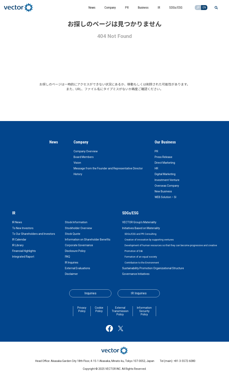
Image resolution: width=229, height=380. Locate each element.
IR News (17, 222)
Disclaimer (71, 273)
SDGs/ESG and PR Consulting (140, 234)
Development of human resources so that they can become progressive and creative (171, 245)
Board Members (84, 157)
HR (156, 168)
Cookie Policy (99, 309)
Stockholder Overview (78, 228)
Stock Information (76, 222)
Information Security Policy (144, 311)
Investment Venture (167, 180)
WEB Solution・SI (165, 197)
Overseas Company (167, 185)
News (53, 142)
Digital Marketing (165, 174)
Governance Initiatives (136, 273)
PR (156, 151)
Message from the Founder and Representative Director (108, 168)
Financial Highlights (24, 250)
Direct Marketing (165, 162)
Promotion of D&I (134, 251)
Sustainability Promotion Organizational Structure (153, 268)
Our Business (165, 142)
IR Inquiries (71, 262)
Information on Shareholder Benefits (87, 239)
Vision (77, 162)
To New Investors (22, 228)
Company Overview (86, 151)
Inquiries (90, 293)
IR (13, 213)
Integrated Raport (23, 256)
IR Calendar (19, 239)
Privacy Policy (81, 309)
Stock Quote (72, 233)
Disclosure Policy (75, 250)
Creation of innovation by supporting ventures (149, 239)
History (78, 174)
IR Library (18, 245)
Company (81, 142)
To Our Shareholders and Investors (33, 233)
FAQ (67, 256)
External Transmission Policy (120, 311)
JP (198, 7)
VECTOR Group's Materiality (139, 222)
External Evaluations (77, 268)
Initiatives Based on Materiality (141, 228)
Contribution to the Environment (142, 262)
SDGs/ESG (130, 213)
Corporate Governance (79, 245)
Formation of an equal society (141, 256)
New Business (163, 191)
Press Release (163, 157)
